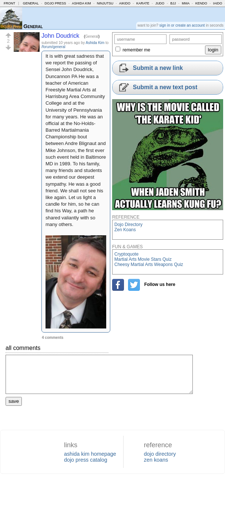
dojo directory (160, 454)
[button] (8, 35)
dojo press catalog (85, 460)
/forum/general (53, 47)
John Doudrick (60, 36)
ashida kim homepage (90, 454)
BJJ (173, 3)
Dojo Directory (128, 224)
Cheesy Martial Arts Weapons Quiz (148, 264)
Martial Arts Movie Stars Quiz (143, 259)
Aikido (125, 3)
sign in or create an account (182, 25)
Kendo (201, 3)
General (31, 3)
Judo (160, 3)
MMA (185, 3)
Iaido (217, 3)
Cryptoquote (126, 254)
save (14, 401)
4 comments (52, 338)
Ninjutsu (105, 3)
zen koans (156, 460)
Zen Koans (125, 229)
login (213, 50)
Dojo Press (55, 3)
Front (9, 3)
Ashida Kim (81, 3)
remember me (136, 50)
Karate (142, 3)
